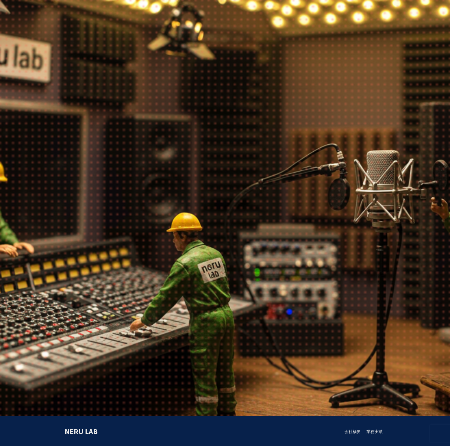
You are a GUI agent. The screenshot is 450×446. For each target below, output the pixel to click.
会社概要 (353, 431)
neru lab (81, 431)
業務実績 (374, 431)
